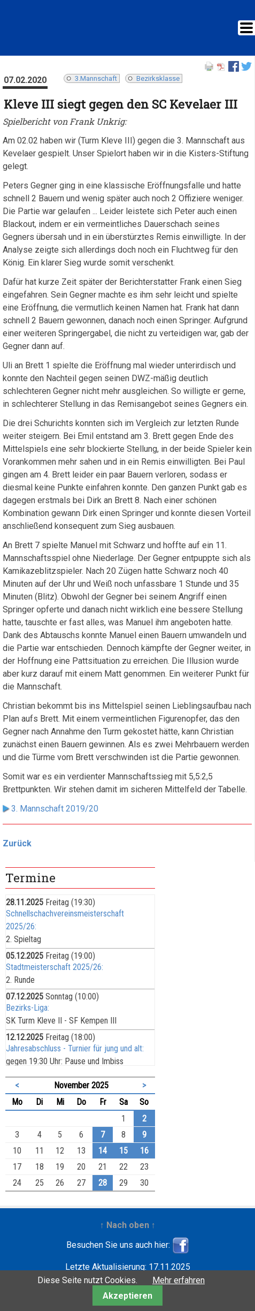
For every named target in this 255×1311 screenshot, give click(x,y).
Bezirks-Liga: (27, 1008)
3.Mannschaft (96, 78)
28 (102, 1183)
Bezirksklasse (158, 78)
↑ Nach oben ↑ (128, 1225)
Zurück (17, 843)
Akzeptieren (127, 1296)
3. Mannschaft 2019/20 (54, 809)
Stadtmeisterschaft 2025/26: (54, 967)
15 (123, 1151)
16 (144, 1151)
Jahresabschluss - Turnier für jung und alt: (75, 1048)
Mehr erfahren (178, 1280)
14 (102, 1151)
